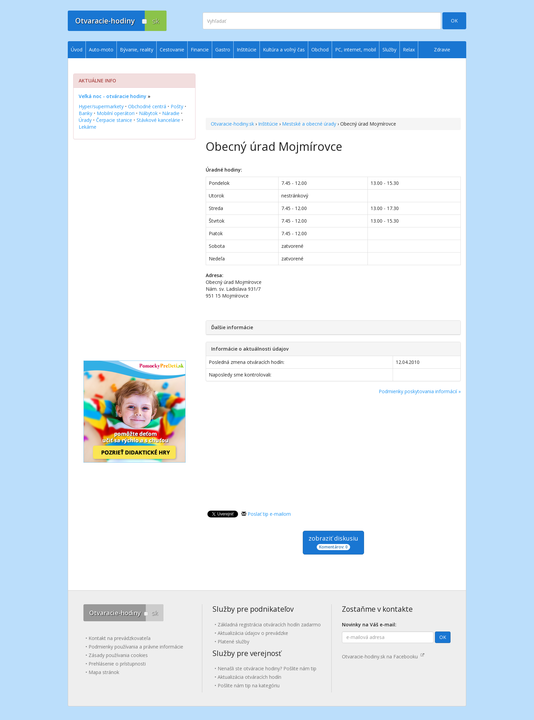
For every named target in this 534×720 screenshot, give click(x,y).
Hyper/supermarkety (101, 106)
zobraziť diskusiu (333, 542)
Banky (85, 113)
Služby (389, 49)
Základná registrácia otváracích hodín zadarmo (269, 624)
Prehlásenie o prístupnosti (117, 663)
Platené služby (233, 641)
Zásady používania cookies (118, 655)
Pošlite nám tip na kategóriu (249, 685)
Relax (409, 49)
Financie (200, 49)
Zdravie (442, 49)
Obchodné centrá (147, 106)
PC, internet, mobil (355, 49)
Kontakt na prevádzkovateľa (120, 638)
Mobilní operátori (116, 113)
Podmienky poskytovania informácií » (420, 391)
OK (454, 20)
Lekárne (87, 127)
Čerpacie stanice (114, 120)
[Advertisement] (333, 89)
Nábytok (148, 113)
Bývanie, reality (136, 49)
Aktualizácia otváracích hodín (249, 677)
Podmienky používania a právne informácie (136, 646)
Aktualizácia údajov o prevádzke (253, 633)
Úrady (85, 120)
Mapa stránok (104, 672)
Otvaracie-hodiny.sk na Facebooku (383, 656)
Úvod (76, 49)
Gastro (222, 49)
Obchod (320, 49)
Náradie (170, 113)
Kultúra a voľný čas (284, 49)
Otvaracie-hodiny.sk (232, 124)
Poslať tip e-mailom (269, 514)
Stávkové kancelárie (158, 120)
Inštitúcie (268, 124)
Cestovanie (172, 49)
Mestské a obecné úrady (309, 124)
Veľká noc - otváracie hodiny (112, 96)
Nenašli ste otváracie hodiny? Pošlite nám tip (267, 668)
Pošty (177, 106)
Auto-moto (101, 49)
